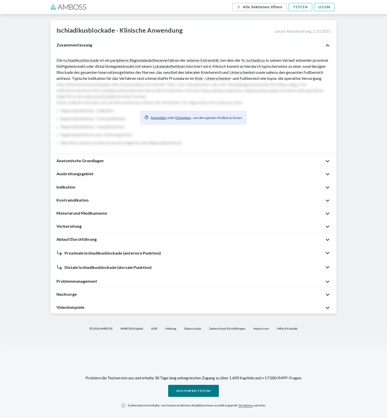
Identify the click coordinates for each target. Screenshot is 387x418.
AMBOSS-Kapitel (131, 328)
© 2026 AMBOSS (101, 328)
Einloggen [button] (183, 117)
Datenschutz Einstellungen (227, 328)
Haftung (170, 328)
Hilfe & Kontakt (287, 328)
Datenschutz (192, 328)
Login (324, 7)
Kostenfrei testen (193, 391)
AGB (154, 328)
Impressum (261, 328)
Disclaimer (245, 405)
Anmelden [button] (159, 117)
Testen (300, 7)
